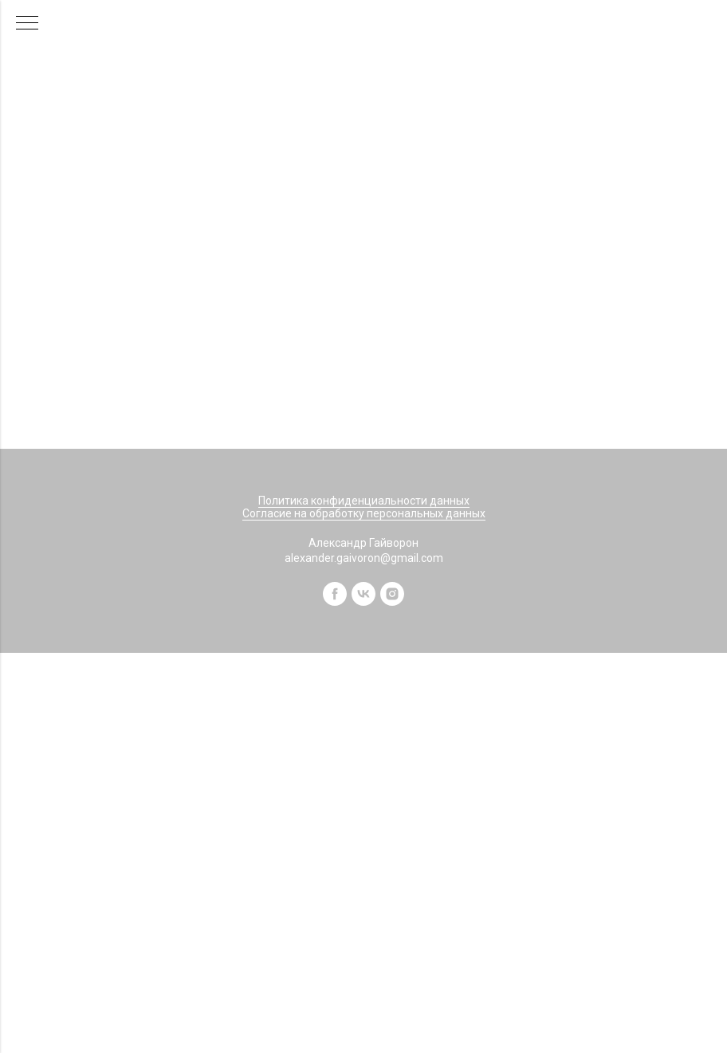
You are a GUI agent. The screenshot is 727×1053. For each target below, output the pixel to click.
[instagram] (392, 601)
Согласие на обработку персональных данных (363, 513)
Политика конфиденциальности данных (364, 500)
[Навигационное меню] (27, 24)
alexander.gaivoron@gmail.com (364, 558)
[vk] (363, 601)
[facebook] (335, 601)
